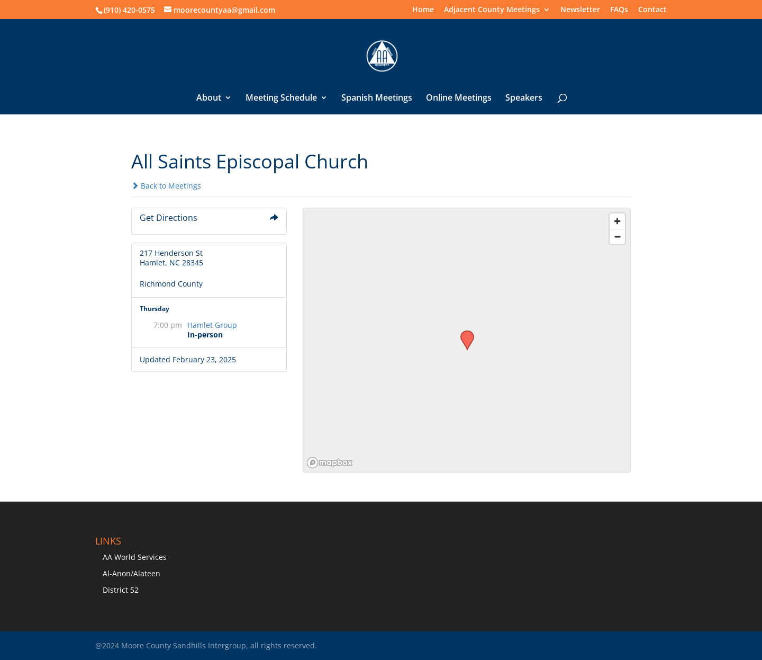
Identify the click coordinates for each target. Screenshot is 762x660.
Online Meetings (459, 98)
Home (423, 10)
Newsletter (580, 10)
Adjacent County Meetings (492, 10)
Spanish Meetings (376, 98)
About (208, 98)
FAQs (619, 10)
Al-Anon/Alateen (131, 573)
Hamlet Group (212, 325)
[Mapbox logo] (329, 463)
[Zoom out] (617, 236)
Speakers (523, 98)
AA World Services (135, 557)
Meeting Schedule (281, 98)
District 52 (121, 590)
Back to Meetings (166, 186)
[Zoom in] (617, 221)
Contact (652, 10)
